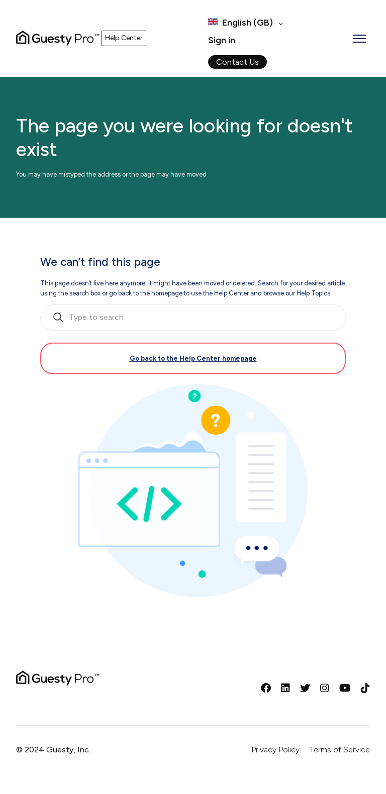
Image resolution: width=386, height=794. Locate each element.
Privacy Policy (275, 749)
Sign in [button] (221, 40)
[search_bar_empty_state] (193, 317)
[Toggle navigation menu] (359, 38)
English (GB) (247, 22)
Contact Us (237, 62)
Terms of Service (340, 749)
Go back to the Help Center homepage (193, 358)
